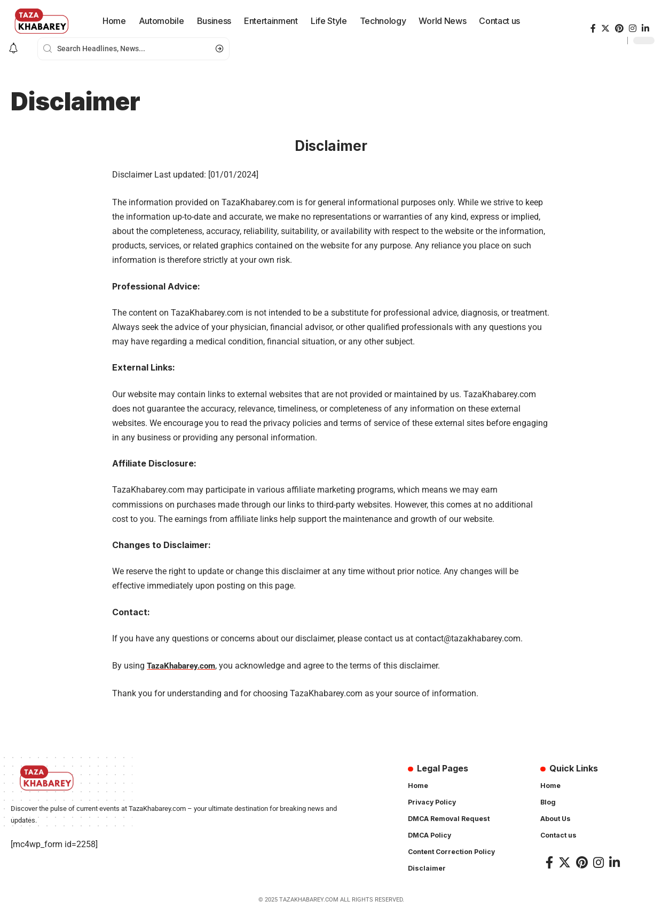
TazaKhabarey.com (184, 666)
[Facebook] (593, 28)
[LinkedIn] (645, 28)
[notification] (13, 48)
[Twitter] (605, 28)
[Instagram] (632, 28)
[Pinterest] (619, 28)
